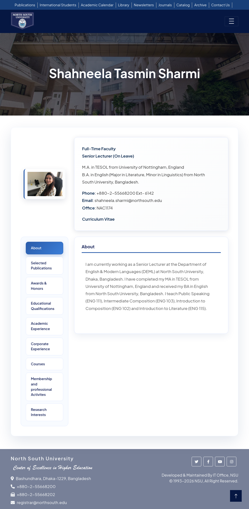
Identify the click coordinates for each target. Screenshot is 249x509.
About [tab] (36, 248)
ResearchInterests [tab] (39, 412)
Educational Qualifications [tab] (42, 306)
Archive (200, 5)
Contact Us (220, 5)
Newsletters (144, 5)
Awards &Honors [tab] (39, 286)
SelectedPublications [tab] (41, 265)
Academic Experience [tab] (40, 326)
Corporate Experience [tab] (40, 346)
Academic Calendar (97, 5)
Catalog (183, 5)
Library (123, 5)
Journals (165, 5)
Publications (25, 5)
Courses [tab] (38, 364)
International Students (58, 5)
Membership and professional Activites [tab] (41, 386)
